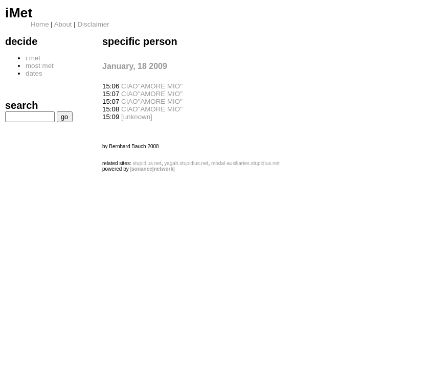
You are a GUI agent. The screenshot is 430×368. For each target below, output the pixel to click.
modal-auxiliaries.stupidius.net (245, 163)
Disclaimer (93, 24)
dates (34, 73)
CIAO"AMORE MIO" (152, 86)
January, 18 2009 (134, 66)
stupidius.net (146, 163)
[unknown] (136, 117)
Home (40, 24)
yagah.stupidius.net (186, 163)
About (63, 24)
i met (33, 58)
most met (40, 66)
